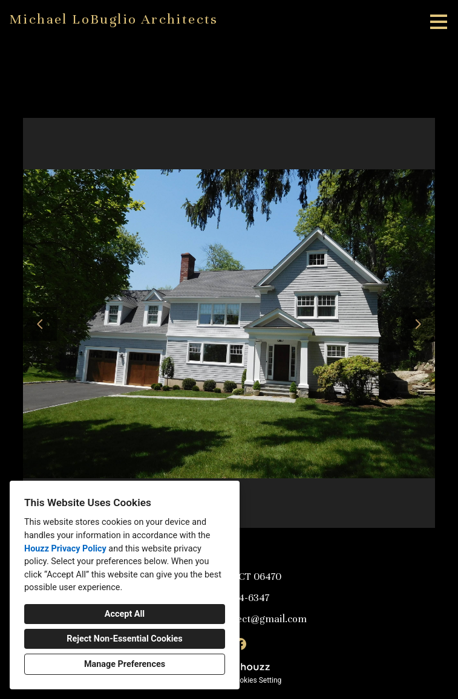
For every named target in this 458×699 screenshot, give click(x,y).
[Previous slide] (40, 324)
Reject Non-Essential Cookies (124, 639)
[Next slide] (418, 324)
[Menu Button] (439, 22)
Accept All (125, 614)
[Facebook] (240, 644)
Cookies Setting (256, 680)
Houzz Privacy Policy (65, 549)
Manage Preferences (124, 664)
